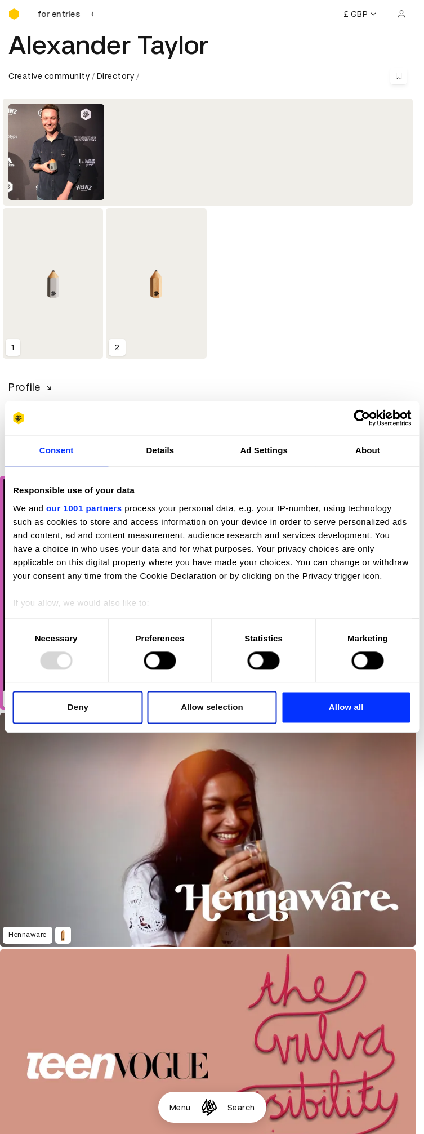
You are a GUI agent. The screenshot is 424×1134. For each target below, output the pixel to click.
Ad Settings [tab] (263, 450)
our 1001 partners (84, 508)
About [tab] (367, 450)
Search (241, 1107)
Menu (180, 1107)
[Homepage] (209, 1107)
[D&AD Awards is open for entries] (65, 14)
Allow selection (212, 707)
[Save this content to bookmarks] (398, 76)
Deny (78, 707)
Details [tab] (160, 450)
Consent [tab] (56, 450)
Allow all (346, 707)
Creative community (49, 76)
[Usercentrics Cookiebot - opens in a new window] (362, 417)
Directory (116, 76)
